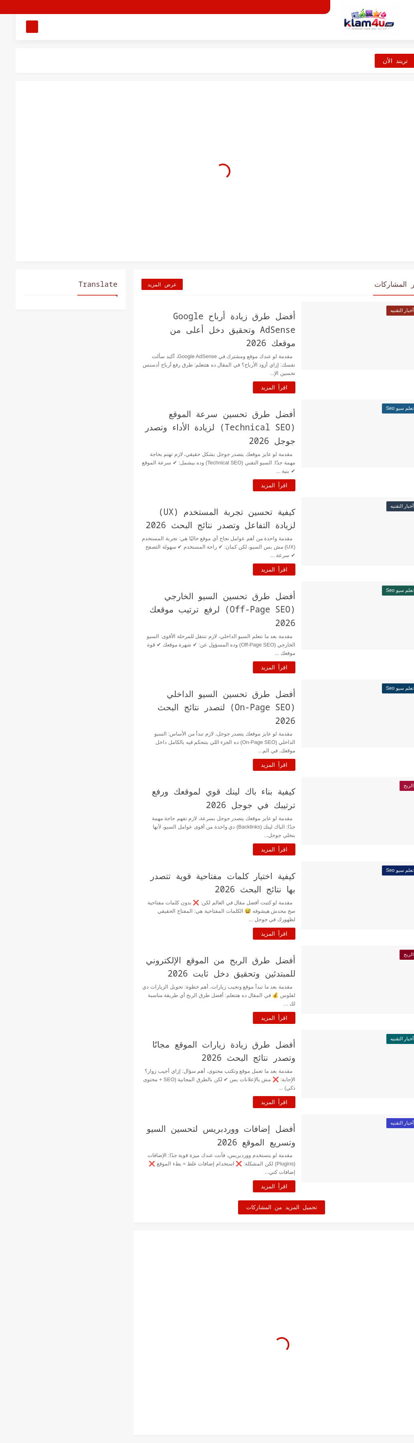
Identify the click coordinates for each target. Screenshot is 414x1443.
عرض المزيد (146, 284)
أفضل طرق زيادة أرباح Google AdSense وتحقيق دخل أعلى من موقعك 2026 (217, 329)
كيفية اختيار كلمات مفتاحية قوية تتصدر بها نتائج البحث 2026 (207, 882)
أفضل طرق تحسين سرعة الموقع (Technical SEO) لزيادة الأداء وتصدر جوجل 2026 (204, 427)
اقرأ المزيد (258, 387)
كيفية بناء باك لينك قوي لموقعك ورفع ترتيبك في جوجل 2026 (208, 798)
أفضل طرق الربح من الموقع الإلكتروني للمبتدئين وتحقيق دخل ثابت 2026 (205, 967)
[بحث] (16, 26)
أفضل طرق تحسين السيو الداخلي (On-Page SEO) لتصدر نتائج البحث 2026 (211, 707)
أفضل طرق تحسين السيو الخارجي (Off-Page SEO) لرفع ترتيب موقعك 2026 (207, 609)
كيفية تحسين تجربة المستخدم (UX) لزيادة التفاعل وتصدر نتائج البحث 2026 (205, 518)
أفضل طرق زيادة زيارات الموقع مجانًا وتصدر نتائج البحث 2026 (208, 1051)
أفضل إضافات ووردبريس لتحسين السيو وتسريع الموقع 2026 (205, 1135)
